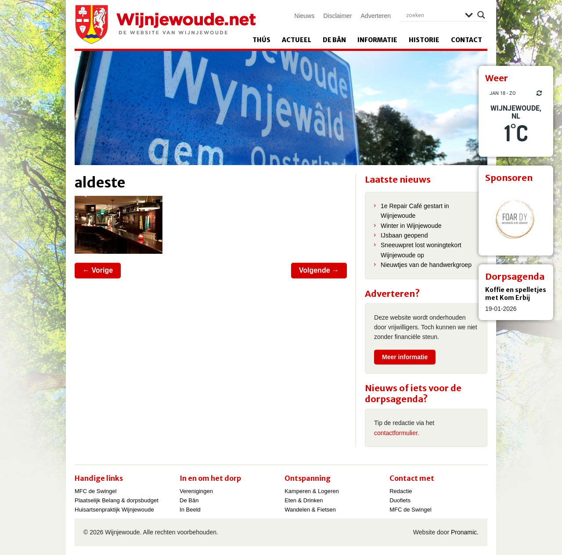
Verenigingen (196, 491)
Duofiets (400, 500)
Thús (261, 40)
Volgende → (319, 270)
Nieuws (304, 15)
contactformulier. (396, 432)
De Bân (334, 40)
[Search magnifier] (481, 15)
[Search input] (433, 15)
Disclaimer (337, 15)
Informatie (377, 40)
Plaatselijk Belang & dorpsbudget (117, 500)
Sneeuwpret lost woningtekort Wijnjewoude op (421, 249)
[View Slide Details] (516, 218)
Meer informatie (405, 356)
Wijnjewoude (165, 24)
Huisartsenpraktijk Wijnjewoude (114, 509)
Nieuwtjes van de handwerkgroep (426, 264)
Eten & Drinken (304, 500)
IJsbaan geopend (404, 235)
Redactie (400, 491)
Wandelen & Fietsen (310, 509)
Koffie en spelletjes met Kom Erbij (515, 294)
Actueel (296, 40)
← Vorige (98, 270)
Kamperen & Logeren (312, 491)
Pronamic (464, 532)
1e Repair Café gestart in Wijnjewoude (415, 210)
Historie (424, 40)
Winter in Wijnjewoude (411, 225)
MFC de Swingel (95, 491)
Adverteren (376, 15)
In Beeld (190, 509)
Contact (466, 40)
